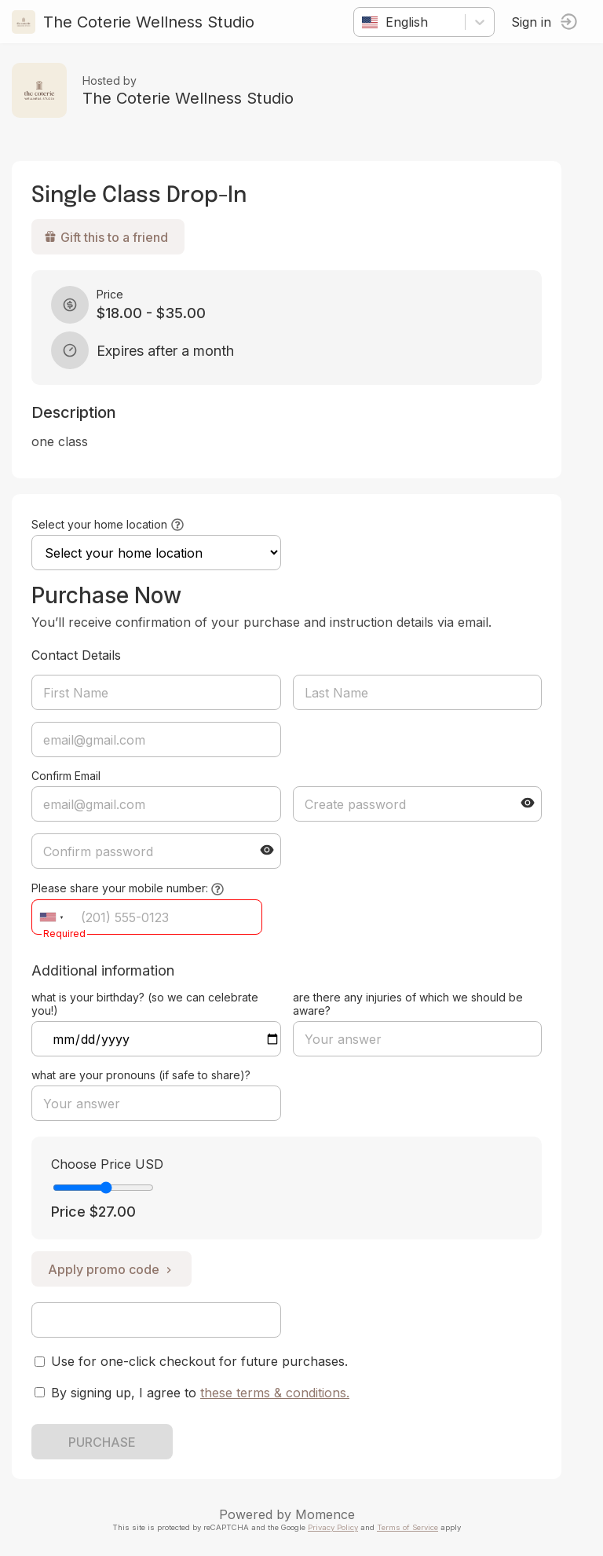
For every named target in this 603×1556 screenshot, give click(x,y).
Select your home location (99, 524)
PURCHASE (102, 1442)
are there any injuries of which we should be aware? (408, 1003)
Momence (325, 1514)
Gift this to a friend (106, 237)
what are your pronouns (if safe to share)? (140, 1075)
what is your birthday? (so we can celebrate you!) (144, 1003)
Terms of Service (407, 1527)
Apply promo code (111, 1269)
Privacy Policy (333, 1527)
